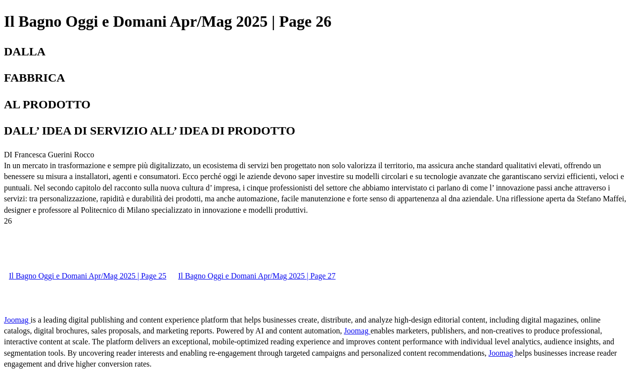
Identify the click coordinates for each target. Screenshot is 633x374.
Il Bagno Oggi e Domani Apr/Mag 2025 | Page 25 (87, 276)
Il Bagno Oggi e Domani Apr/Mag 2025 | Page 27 (256, 276)
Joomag (17, 320)
